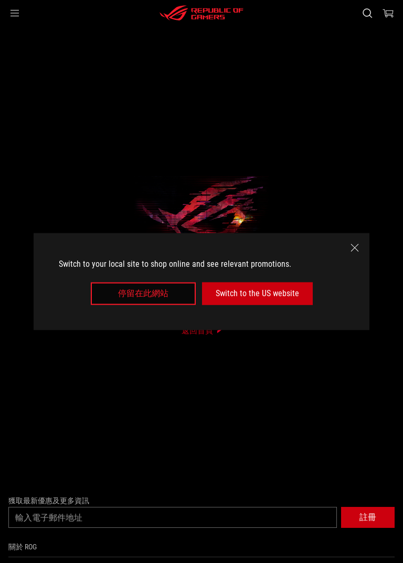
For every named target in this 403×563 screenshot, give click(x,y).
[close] (354, 248)
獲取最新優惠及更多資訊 (48, 500)
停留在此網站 (143, 293)
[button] (14, 13)
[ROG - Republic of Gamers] (201, 13)
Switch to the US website (257, 293)
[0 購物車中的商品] (388, 13)
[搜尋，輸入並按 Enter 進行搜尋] (367, 13)
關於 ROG (22, 547)
